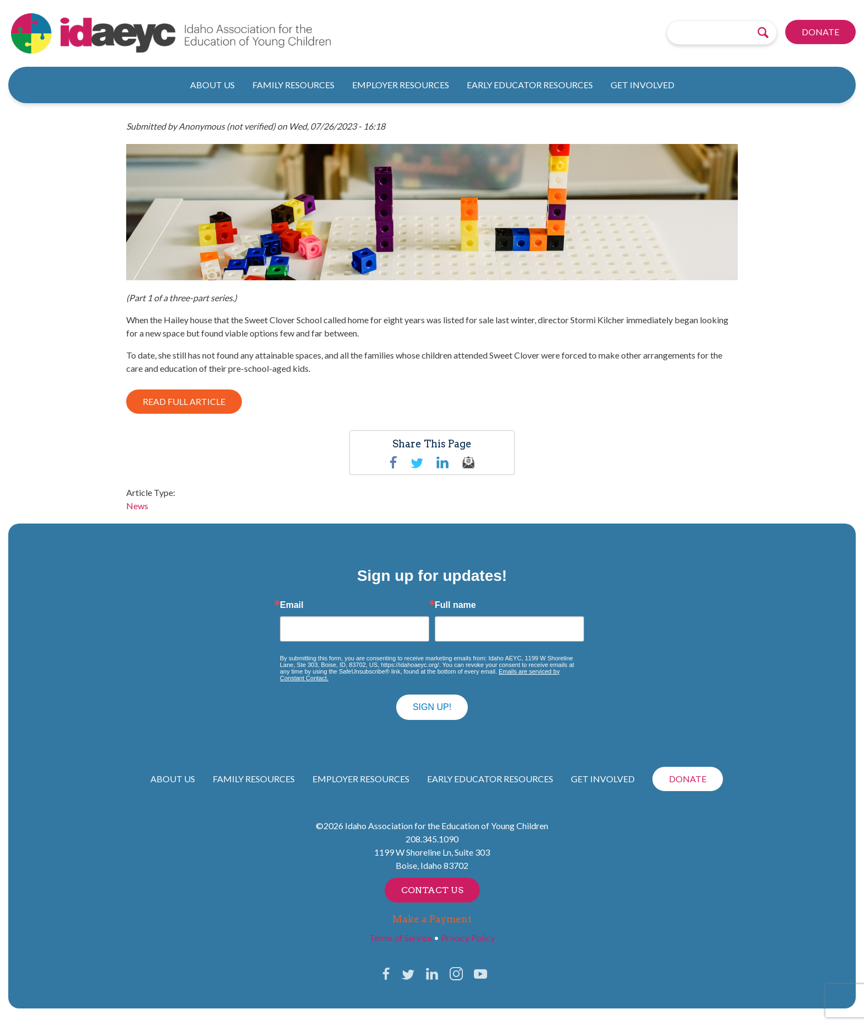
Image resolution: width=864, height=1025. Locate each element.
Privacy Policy (468, 937)
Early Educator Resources (530, 84)
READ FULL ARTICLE (184, 401)
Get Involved (642, 84)
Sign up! (432, 707)
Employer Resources (400, 84)
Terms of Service (400, 937)
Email (292, 605)
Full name (455, 605)
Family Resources (293, 84)
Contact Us (432, 890)
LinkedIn (432, 973)
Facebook (393, 462)
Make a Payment (432, 919)
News (137, 505)
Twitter (416, 462)
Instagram (456, 973)
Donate (820, 32)
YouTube (480, 973)
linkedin (442, 462)
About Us (212, 84)
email (468, 462)
